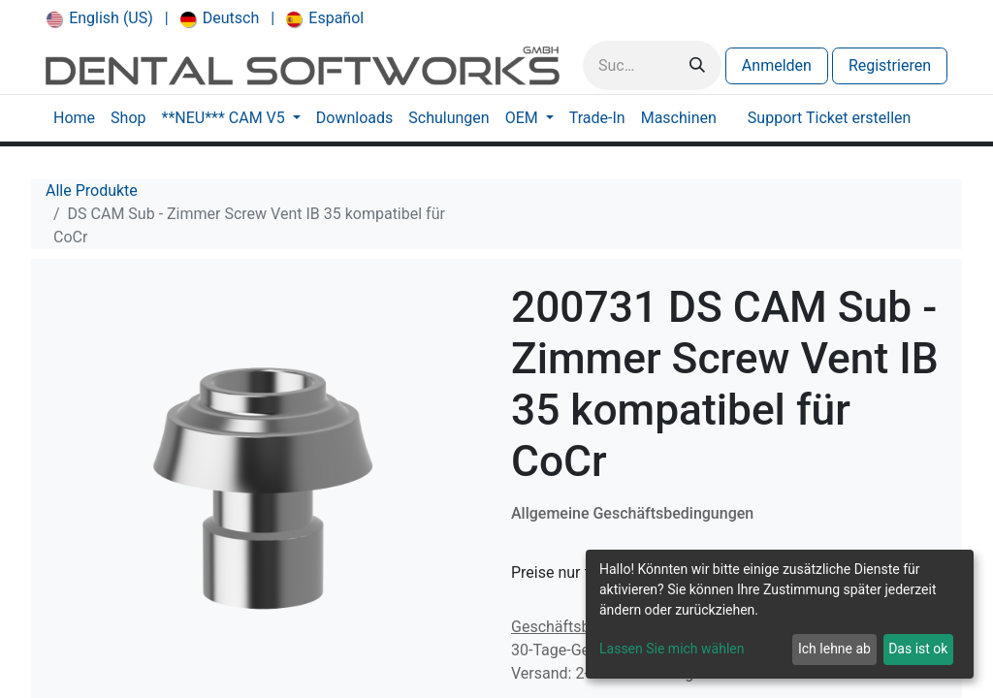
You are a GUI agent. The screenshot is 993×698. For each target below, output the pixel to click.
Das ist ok (917, 648)
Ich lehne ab (834, 648)
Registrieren (890, 65)
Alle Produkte (92, 190)
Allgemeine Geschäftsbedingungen (632, 513)
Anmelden (777, 65)
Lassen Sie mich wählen (671, 648)
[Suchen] (697, 65)
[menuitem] (100, 18)
